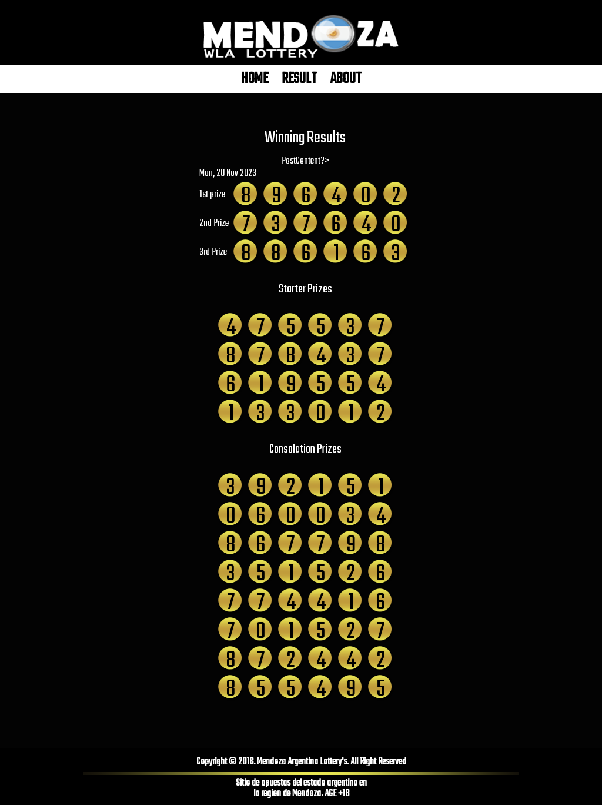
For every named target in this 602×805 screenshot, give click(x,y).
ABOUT (346, 79)
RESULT (299, 79)
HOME (254, 79)
